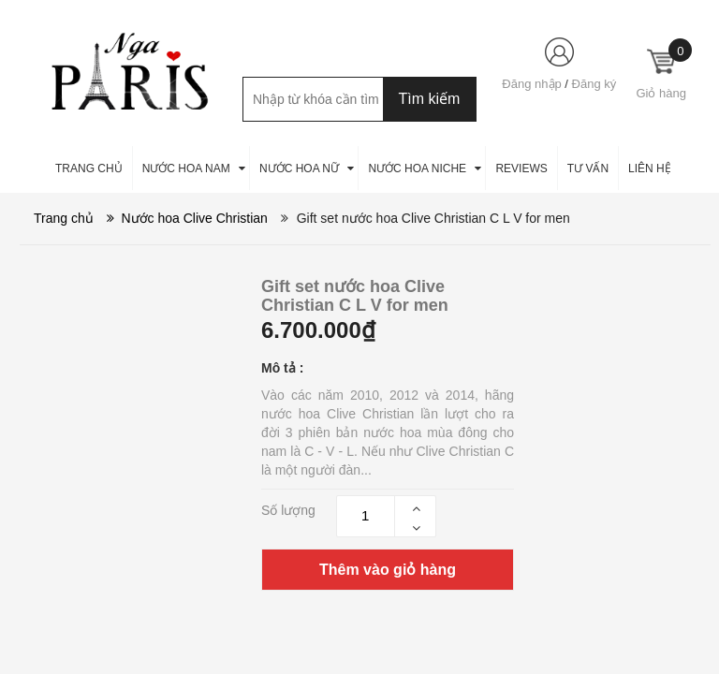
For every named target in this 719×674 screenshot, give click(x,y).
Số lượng (288, 510)
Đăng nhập (531, 84)
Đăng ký (594, 84)
